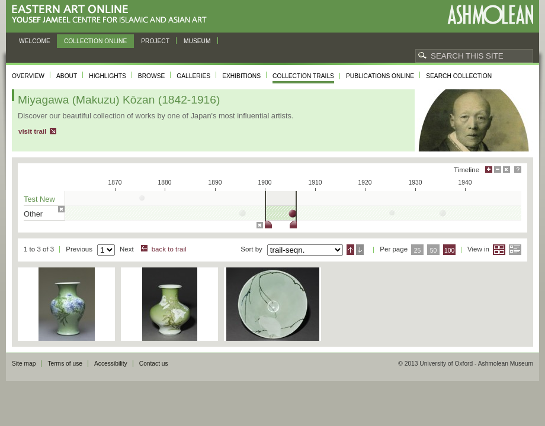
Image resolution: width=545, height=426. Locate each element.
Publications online (380, 76)
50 (433, 250)
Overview (28, 76)
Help (517, 169)
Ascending (350, 249)
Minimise (497, 169)
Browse (151, 76)
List (515, 249)
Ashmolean (490, 14)
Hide (506, 169)
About (66, 76)
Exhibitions (241, 76)
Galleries (193, 76)
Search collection (459, 76)
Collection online (95, 41)
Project (155, 41)
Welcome (34, 41)
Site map (24, 363)
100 (449, 250)
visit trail (32, 131)
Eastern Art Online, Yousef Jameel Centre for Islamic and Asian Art (112, 14)
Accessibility (110, 363)
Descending (360, 249)
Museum (197, 41)
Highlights (107, 76)
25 (417, 250)
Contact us (153, 363)
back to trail (169, 249)
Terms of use (64, 363)
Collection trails (303, 76)
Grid (499, 249)
